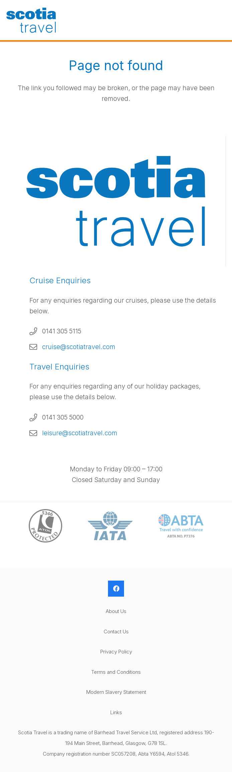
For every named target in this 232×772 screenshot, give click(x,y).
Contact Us (116, 631)
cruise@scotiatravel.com (78, 347)
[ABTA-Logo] (180, 525)
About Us (116, 611)
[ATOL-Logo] (46, 526)
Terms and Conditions (116, 672)
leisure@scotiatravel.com (79, 433)
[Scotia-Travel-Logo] (31, 20)
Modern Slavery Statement (116, 692)
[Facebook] (116, 589)
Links (116, 712)
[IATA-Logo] (110, 525)
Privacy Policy (116, 651)
